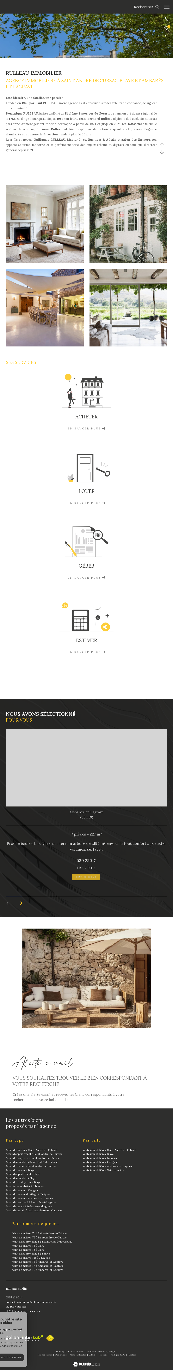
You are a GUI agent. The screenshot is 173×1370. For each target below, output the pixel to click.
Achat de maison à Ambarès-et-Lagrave (29, 1198)
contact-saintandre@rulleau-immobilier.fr (31, 1302)
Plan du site (61, 1355)
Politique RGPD (118, 1355)
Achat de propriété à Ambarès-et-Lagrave (31, 1202)
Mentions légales (78, 1355)
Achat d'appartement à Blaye (23, 1174)
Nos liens (103, 1355)
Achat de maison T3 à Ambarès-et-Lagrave (37, 1261)
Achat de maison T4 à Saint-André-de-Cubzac (39, 1233)
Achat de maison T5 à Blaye (28, 1245)
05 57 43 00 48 (14, 1297)
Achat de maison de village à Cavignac (28, 1194)
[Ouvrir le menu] (167, 7)
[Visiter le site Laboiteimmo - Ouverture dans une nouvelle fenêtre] (86, 1361)
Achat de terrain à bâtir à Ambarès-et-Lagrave (34, 1210)
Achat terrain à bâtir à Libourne (25, 1186)
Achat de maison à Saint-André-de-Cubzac (31, 1150)
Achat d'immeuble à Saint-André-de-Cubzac (32, 1162)
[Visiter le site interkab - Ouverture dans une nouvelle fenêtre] (32, 1338)
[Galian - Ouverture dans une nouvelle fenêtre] (12, 1338)
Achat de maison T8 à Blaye (28, 1249)
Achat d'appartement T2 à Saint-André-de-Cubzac (42, 1241)
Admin (92, 1355)
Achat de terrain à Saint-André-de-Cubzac (31, 1166)
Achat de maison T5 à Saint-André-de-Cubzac (39, 1237)
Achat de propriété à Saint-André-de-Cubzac (32, 1158)
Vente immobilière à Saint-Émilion (103, 1170)
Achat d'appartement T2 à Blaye (31, 1253)
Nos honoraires (45, 1355)
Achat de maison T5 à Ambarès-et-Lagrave (37, 1269)
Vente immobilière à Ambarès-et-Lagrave (108, 1166)
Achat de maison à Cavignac (22, 1190)
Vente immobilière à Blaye (98, 1154)
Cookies (132, 1355)
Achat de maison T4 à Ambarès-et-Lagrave (37, 1265)
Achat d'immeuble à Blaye (21, 1178)
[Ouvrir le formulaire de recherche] (146, 7)
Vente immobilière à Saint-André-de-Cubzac (109, 1150)
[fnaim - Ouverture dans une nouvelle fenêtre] (50, 1338)
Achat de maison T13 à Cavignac (31, 1257)
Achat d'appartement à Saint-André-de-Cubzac (34, 1154)
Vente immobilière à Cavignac (100, 1162)
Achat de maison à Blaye (20, 1170)
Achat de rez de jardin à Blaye (23, 1182)
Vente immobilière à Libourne (100, 1158)
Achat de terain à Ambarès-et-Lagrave (29, 1206)
